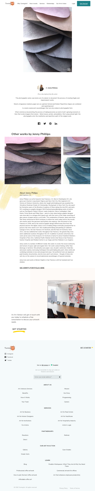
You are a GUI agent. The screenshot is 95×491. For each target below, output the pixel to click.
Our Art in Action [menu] (61, 3)
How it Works (25, 397)
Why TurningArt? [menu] (22, 3)
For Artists (25, 425)
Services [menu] (42, 3)
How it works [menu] (33, 3)
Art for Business (25, 412)
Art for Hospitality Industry (67, 421)
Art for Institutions (25, 421)
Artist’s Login (66, 425)
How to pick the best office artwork (25, 475)
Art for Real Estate (66, 412)
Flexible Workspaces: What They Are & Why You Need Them (67, 465)
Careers (66, 402)
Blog (25, 464)
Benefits (25, 393)
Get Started (84, 3)
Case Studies (66, 450)
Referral (66, 435)
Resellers (25, 435)
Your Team (25, 402)
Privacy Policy (64, 488)
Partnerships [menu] (50, 3)
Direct (25, 440)
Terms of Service (75, 488)
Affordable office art (25, 479)
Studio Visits (25, 454)
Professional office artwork (25, 471)
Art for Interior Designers (25, 416)
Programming (66, 397)
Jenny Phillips (53, 88)
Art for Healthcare (67, 416)
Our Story (67, 393)
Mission (66, 389)
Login (73, 3)
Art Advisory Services (25, 389)
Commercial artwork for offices (67, 471)
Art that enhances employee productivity (66, 475)
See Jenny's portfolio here (32, 268)
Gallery (25, 450)
